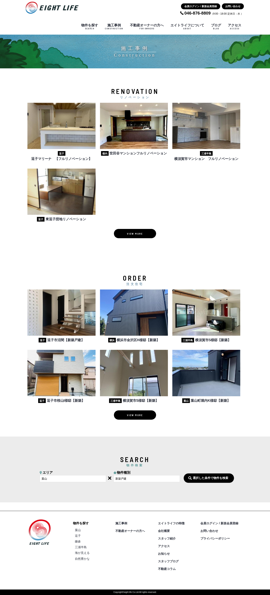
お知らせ (164, 553)
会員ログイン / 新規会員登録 (200, 6)
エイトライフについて (187, 27)
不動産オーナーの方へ (147, 27)
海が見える (82, 552)
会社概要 (164, 531)
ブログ (216, 27)
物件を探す (89, 27)
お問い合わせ (232, 6)
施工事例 (114, 27)
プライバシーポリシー (215, 538)
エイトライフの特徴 (171, 523)
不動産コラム (167, 569)
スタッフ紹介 (167, 538)
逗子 (78, 535)
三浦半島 (81, 547)
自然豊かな (82, 558)
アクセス (234, 27)
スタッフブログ (168, 561)
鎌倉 (78, 541)
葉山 (78, 530)
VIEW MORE (135, 233)
